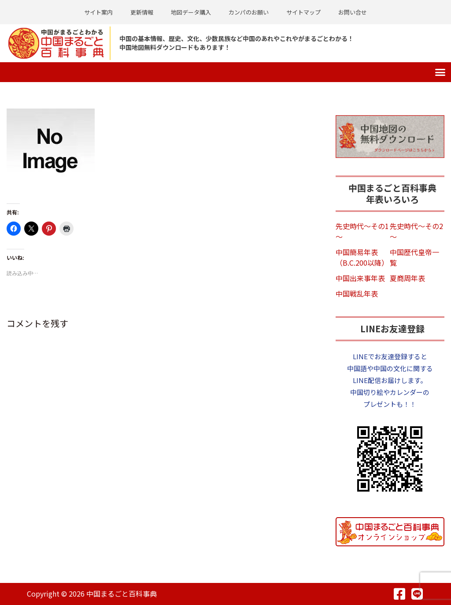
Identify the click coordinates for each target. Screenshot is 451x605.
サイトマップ (303, 12)
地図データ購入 (191, 12)
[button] (440, 72)
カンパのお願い (249, 12)
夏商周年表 (407, 278)
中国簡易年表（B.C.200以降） (362, 257)
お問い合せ (352, 12)
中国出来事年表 (360, 278)
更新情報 (141, 12)
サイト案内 (98, 12)
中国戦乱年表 (357, 293)
